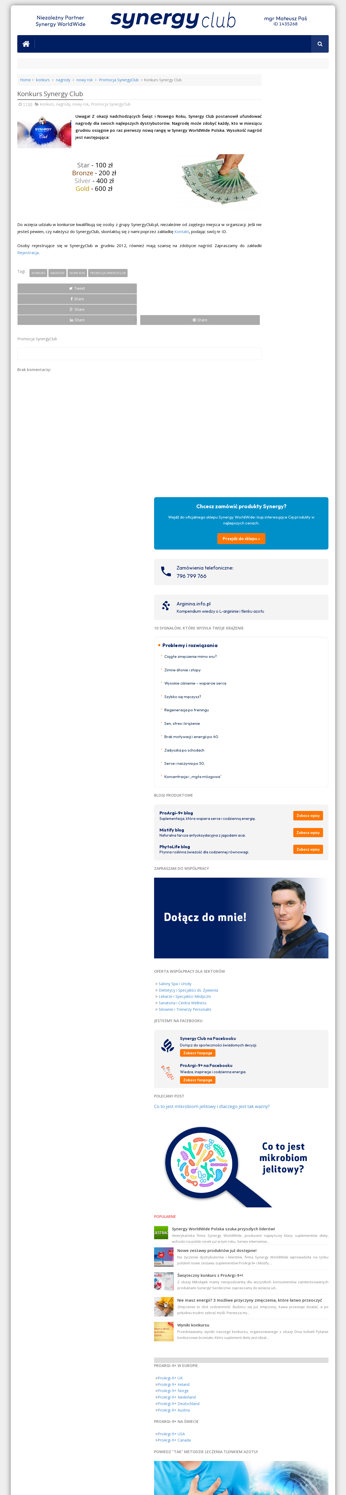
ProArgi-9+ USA (252, 1013)
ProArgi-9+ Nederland (258, 976)
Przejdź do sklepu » (282, 133)
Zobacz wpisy (312, 425)
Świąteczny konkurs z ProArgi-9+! (291, 845)
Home (25, 79)
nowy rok (84, 79)
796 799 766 (273, 170)
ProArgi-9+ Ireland (255, 963)
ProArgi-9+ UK (251, 957)
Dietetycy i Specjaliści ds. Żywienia (269, 580)
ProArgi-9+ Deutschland (260, 982)
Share (78, 295)
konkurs (43, 79)
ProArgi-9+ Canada (255, 1019)
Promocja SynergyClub (119, 79)
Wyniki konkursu (274, 904)
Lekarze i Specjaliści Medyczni (266, 587)
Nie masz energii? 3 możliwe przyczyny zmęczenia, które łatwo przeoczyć (293, 876)
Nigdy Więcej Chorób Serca (303, 1164)
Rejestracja (49, 260)
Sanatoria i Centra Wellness (264, 593)
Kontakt (24, 239)
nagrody (63, 79)
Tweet (37, 295)
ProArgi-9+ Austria (255, 989)
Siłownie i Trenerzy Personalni (266, 599)
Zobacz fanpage (278, 649)
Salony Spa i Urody (256, 574)
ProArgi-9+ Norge (254, 969)
